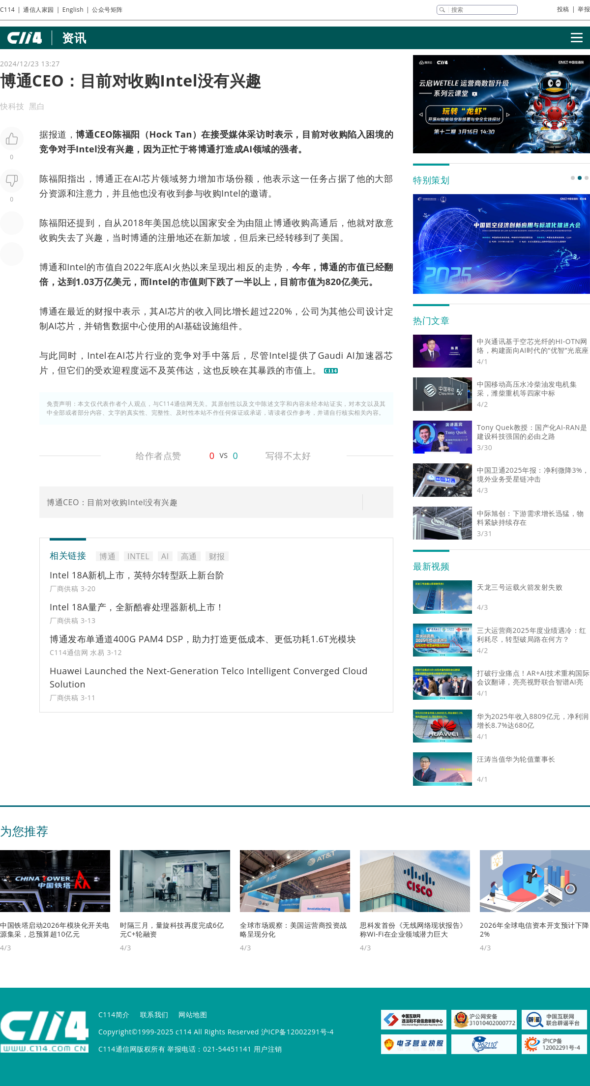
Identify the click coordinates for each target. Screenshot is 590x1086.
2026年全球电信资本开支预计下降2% (535, 929)
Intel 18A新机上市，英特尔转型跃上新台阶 (137, 575)
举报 (584, 9)
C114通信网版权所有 (131, 1049)
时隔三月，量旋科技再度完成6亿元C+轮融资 (172, 929)
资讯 (74, 37)
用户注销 (268, 1049)
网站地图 (192, 1014)
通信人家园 (38, 9)
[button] (573, 178)
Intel (86, 149)
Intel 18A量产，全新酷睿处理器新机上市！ (137, 607)
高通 (319, 223)
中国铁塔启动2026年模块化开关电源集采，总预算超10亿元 (55, 929)
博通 (85, 134)
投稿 (563, 9)
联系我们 (154, 1014)
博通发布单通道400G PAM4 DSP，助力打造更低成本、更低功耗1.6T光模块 (203, 639)
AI (247, 149)
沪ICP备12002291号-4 (297, 1031)
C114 (7, 9)
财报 (103, 311)
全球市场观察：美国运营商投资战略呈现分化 (293, 929)
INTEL (138, 556)
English (73, 9)
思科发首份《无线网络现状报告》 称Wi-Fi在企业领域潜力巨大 (413, 929)
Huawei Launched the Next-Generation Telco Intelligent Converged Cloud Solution (209, 677)
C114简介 (114, 1014)
